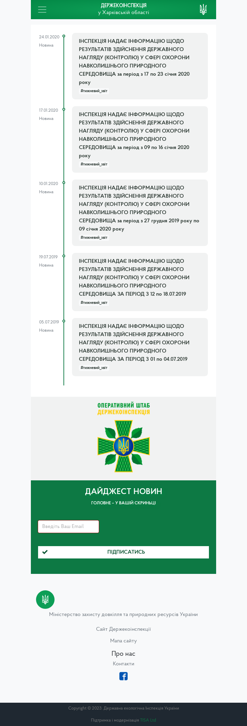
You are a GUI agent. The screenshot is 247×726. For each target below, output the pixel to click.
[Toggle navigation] (42, 9)
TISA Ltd (148, 720)
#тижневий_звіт (94, 91)
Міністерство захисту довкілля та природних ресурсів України (123, 614)
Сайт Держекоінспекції (123, 629)
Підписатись (93, 552)
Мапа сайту (123, 641)
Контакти (123, 664)
